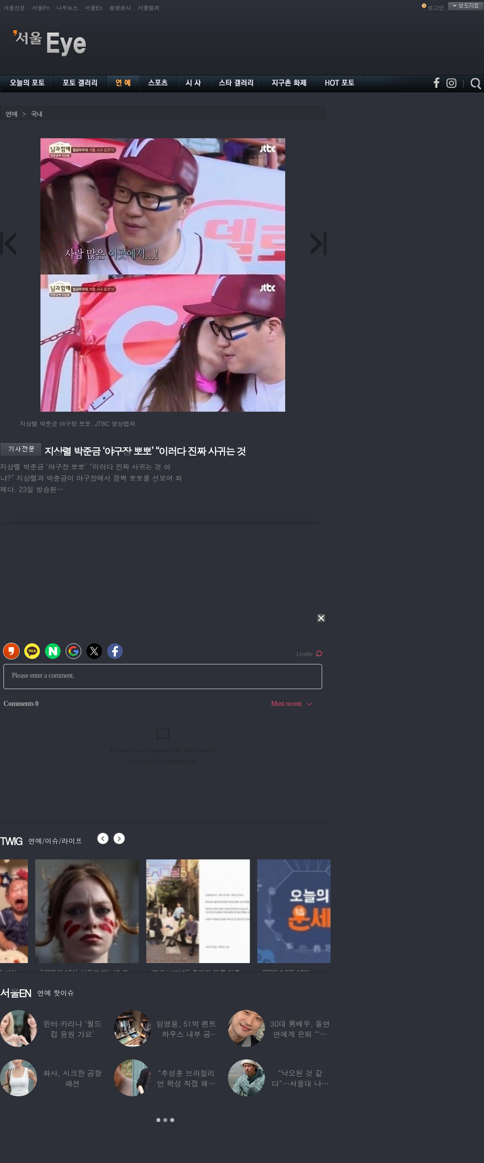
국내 (36, 113)
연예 (11, 113)
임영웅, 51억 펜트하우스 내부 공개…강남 (186, 1033)
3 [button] (172, 1120)
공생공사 (120, 7)
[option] (157, 909)
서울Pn (40, 7)
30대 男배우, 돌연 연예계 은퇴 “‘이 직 (300, 1033)
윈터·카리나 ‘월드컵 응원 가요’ (72, 1028)
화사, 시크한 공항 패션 (72, 1078)
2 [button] (165, 1120)
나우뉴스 (67, 7)
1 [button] (158, 1120)
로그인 (436, 7)
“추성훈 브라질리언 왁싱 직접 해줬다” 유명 (186, 1083)
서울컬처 (149, 7)
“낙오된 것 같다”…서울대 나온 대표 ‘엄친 (300, 1083)
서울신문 (14, 7)
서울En (93, 7)
